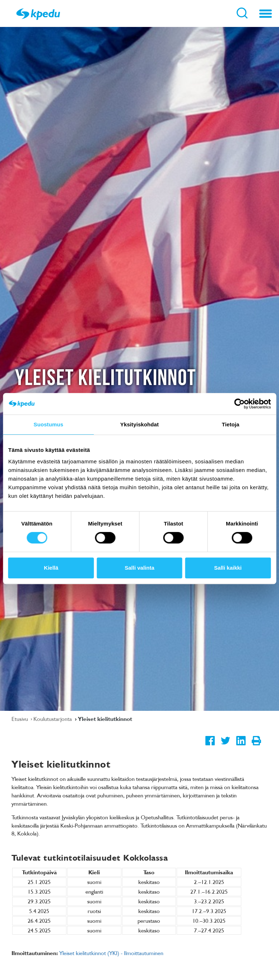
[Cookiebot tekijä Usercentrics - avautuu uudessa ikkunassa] (239, 403)
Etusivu (20, 718)
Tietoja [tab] (231, 424)
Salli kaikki (228, 568)
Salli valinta (139, 568)
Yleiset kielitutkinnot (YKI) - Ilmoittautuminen (111, 953)
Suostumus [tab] (49, 424)
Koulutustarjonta (53, 718)
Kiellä (51, 568)
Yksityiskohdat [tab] (139, 424)
